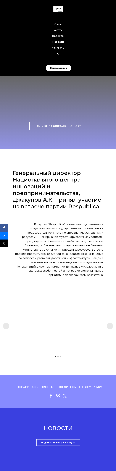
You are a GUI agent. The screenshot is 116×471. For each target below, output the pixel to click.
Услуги (58, 30)
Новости (58, 41)
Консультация (58, 68)
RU (58, 53)
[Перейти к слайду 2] (58, 356)
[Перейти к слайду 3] (60, 356)
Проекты (58, 36)
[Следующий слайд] (110, 326)
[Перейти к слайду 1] (55, 356)
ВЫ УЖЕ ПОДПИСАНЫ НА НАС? (59, 126)
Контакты (58, 47)
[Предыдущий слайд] (6, 326)
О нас (58, 24)
